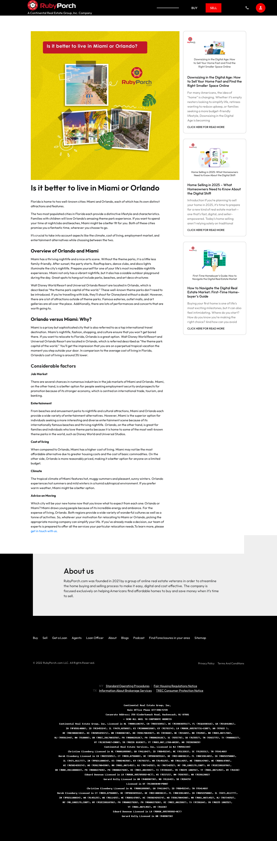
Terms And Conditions (231, 663)
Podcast (138, 638)
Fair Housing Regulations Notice (175, 686)
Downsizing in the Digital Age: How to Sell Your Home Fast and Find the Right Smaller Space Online (214, 81)
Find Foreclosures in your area (169, 638)
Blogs (125, 638)
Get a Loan (59, 638)
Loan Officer (95, 638)
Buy (194, 8)
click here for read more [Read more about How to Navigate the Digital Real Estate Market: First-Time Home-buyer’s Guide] (205, 328)
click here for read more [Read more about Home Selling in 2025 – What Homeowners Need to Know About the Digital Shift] (205, 230)
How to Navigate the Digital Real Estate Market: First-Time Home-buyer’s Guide (213, 292)
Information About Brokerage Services (125, 690)
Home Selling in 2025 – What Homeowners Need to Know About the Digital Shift (214, 189)
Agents (77, 638)
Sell (213, 8)
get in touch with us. (44, 531)
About (112, 638)
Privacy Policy (206, 663)
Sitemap (200, 638)
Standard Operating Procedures (127, 686)
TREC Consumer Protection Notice (179, 690)
